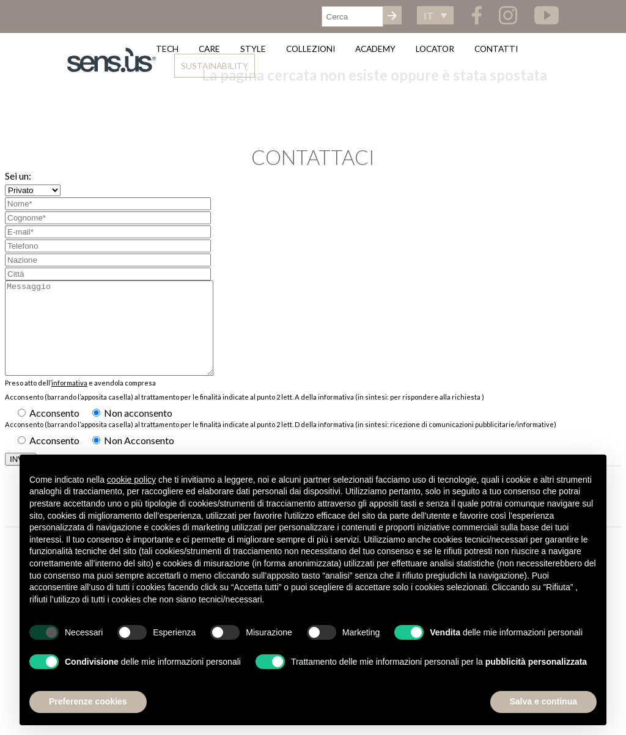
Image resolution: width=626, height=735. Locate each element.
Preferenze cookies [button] (88, 701)
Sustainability (214, 65)
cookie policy (131, 480)
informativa (69, 401)
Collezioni (310, 48)
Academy (375, 48)
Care (209, 48)
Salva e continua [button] (543, 701)
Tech (167, 48)
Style (253, 48)
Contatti (496, 48)
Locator (435, 48)
